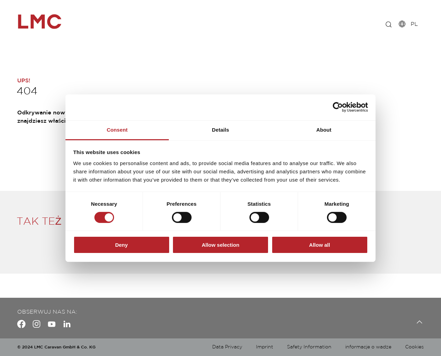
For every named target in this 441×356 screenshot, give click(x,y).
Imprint (264, 347)
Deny (121, 245)
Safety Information (309, 347)
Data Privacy (227, 347)
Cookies (414, 347)
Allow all (319, 245)
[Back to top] (418, 322)
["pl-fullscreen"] (48, 21)
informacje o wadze (368, 347)
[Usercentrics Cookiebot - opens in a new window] (338, 107)
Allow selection (220, 245)
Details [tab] (220, 129)
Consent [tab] (117, 129)
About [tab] (323, 129)
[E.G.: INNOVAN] (384, 24)
